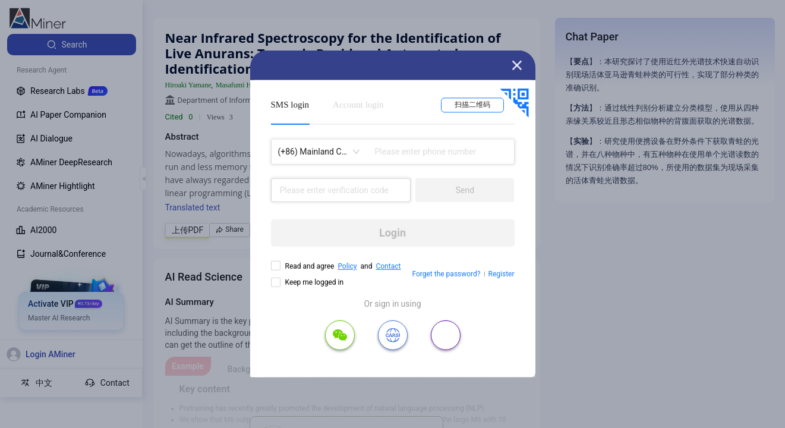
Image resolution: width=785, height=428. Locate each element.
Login (392, 232)
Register (501, 274)
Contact (388, 266)
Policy (347, 266)
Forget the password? (446, 274)
